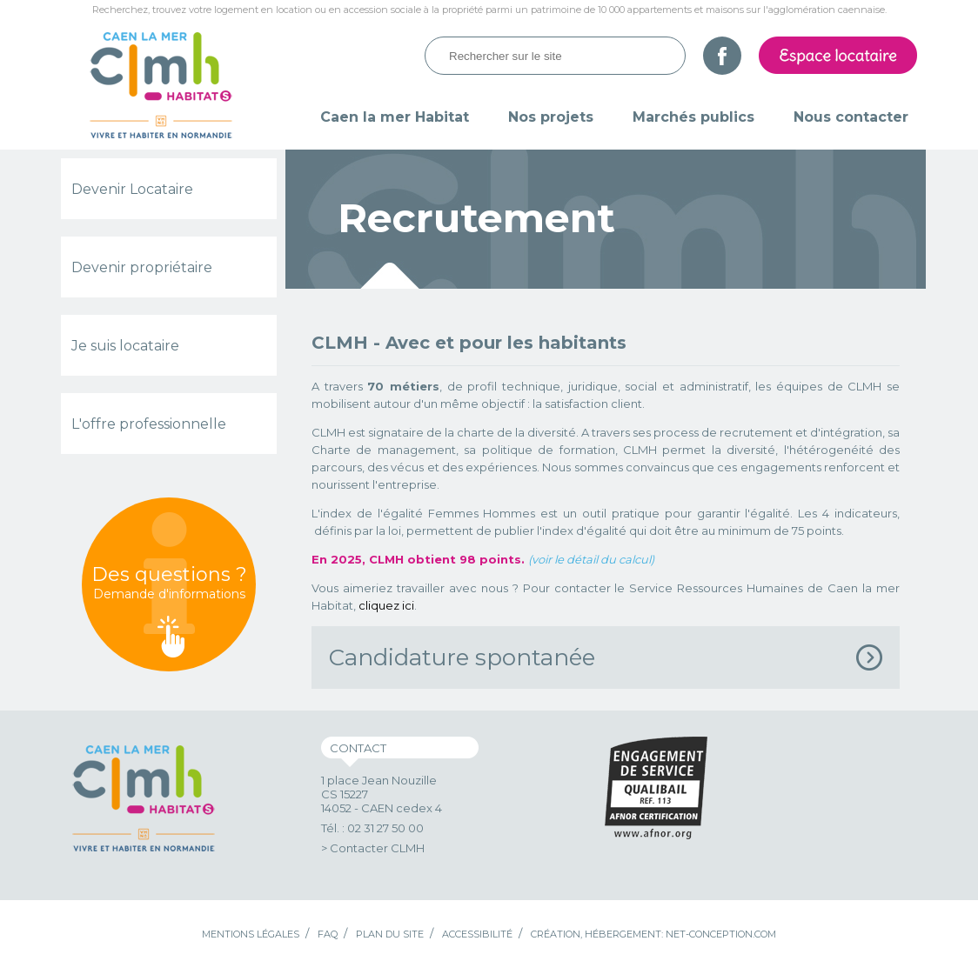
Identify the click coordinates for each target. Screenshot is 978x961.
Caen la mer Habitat (394, 117)
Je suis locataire (125, 345)
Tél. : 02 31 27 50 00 (372, 828)
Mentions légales (250, 934)
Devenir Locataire (132, 189)
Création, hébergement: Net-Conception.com (653, 934)
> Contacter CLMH (373, 848)
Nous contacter (851, 117)
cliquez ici (386, 605)
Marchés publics (693, 117)
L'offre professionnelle (148, 424)
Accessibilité (477, 934)
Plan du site (390, 934)
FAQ (328, 934)
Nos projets (550, 117)
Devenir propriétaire (141, 267)
